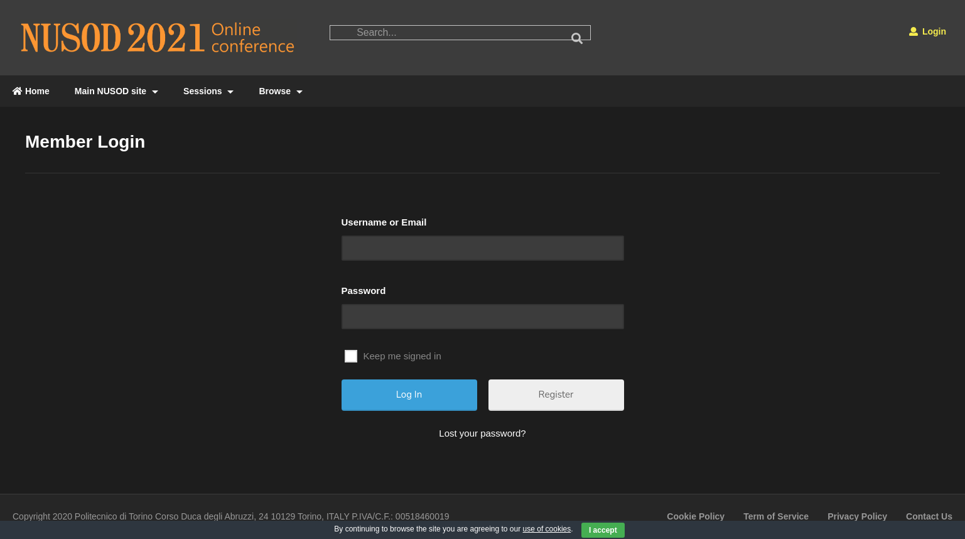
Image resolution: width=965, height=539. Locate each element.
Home (31, 91)
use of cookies (547, 529)
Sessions (208, 91)
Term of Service (776, 516)
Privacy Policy (857, 516)
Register (556, 394)
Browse (280, 91)
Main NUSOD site (116, 91)
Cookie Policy (696, 516)
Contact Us (929, 516)
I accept (603, 530)
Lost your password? (482, 433)
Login (927, 31)
